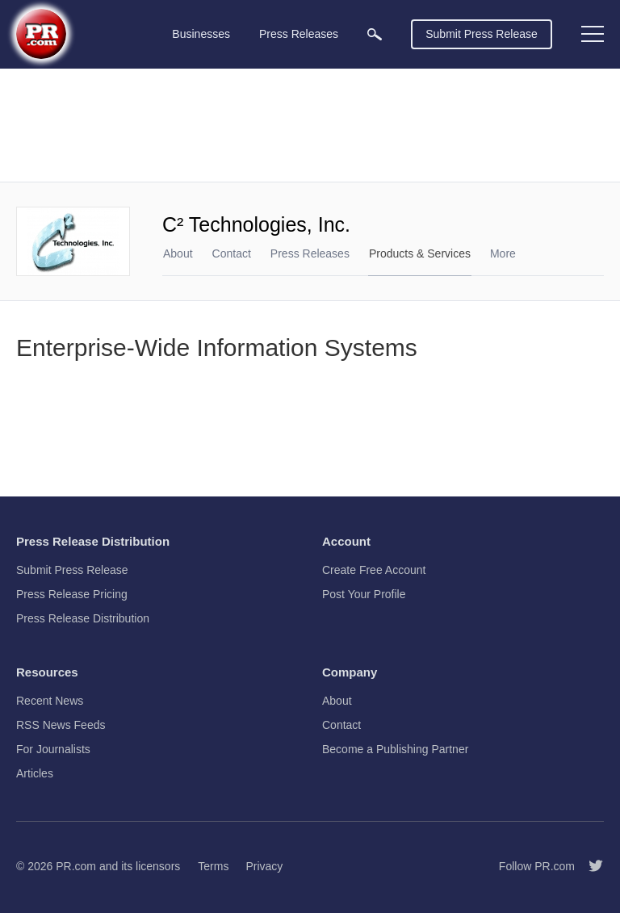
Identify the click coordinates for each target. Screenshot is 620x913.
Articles (34, 773)
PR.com (76, 866)
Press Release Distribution (82, 618)
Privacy (264, 866)
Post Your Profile (364, 594)
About (178, 253)
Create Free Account (373, 569)
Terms (213, 866)
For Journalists (53, 749)
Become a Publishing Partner (395, 749)
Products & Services (420, 253)
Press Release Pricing (72, 594)
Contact (231, 253)
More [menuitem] (503, 253)
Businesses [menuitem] (201, 33)
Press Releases (310, 253)
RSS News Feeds (60, 724)
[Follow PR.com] (589, 866)
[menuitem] (374, 34)
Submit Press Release (481, 33)
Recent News (49, 700)
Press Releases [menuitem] (298, 33)
